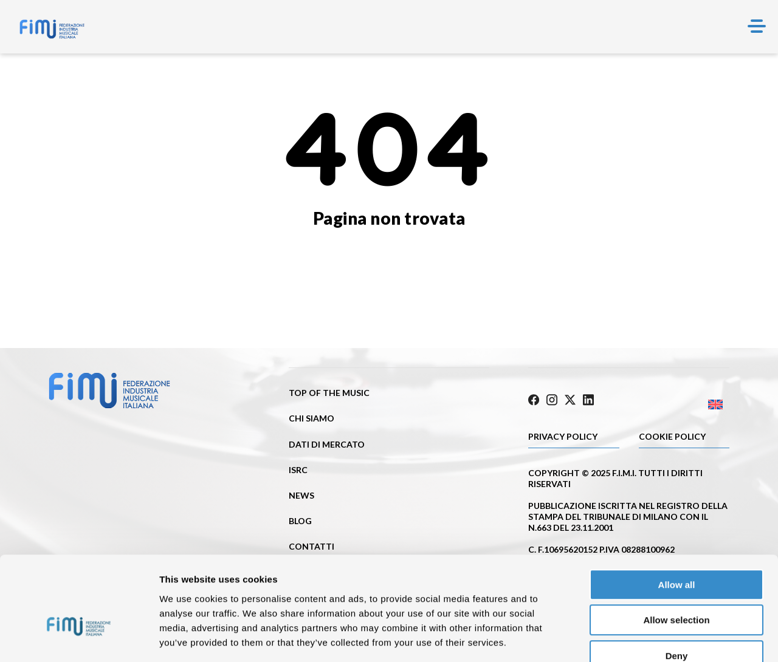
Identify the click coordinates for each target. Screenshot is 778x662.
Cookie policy (672, 435)
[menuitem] (679, 403)
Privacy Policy (562, 435)
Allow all (676, 513)
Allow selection (676, 549)
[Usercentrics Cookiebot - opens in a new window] (79, 638)
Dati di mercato (327, 444)
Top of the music (329, 392)
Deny (677, 584)
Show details (638, 638)
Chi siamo (311, 418)
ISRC (298, 470)
